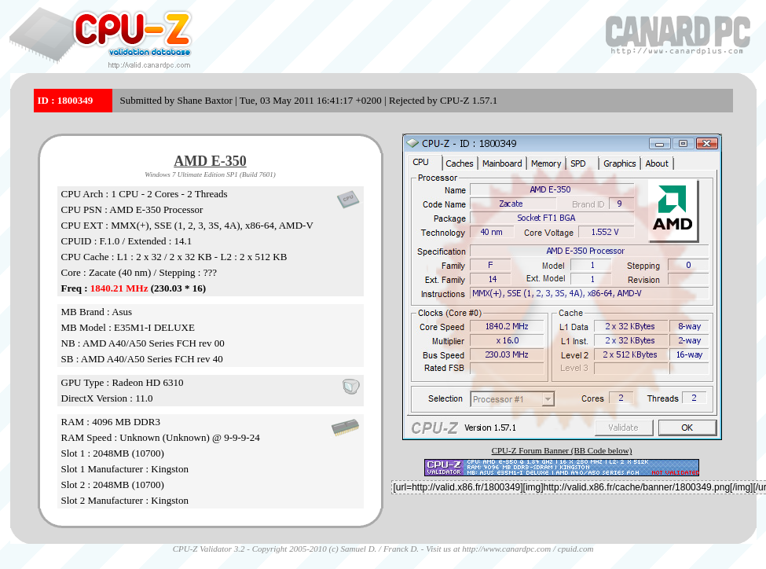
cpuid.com (576, 548)
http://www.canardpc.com (506, 548)
